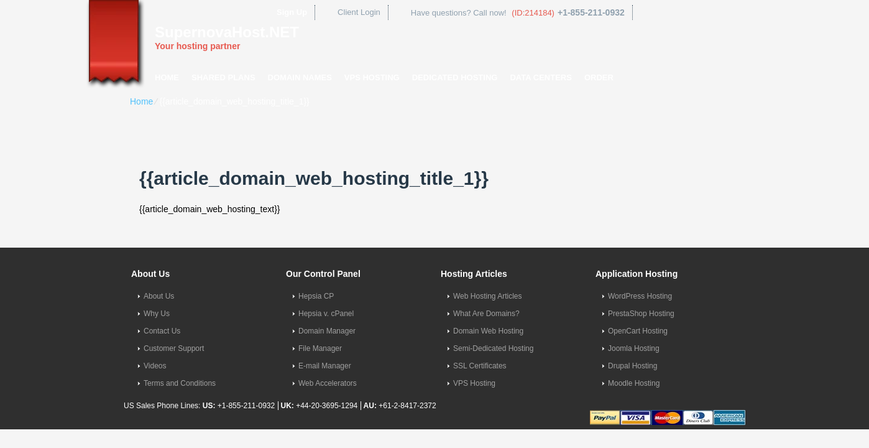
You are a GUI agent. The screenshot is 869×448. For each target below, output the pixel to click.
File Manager (320, 348)
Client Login (359, 12)
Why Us (157, 313)
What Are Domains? (486, 313)
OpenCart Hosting (638, 331)
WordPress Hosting (640, 296)
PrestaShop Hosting (641, 313)
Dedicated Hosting (455, 77)
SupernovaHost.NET (227, 32)
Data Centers (540, 77)
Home (167, 77)
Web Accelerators (327, 383)
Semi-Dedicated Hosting (493, 348)
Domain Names (300, 77)
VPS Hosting (372, 77)
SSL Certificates (480, 366)
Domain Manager (327, 331)
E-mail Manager (324, 366)
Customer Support (174, 348)
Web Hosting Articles (487, 296)
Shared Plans (223, 77)
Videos (155, 366)
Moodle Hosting (634, 383)
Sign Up (292, 12)
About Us (159, 296)
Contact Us (162, 331)
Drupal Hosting (632, 366)
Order (599, 77)
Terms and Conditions (180, 383)
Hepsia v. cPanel (326, 313)
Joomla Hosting (634, 348)
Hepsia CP (316, 296)
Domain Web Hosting (488, 331)
